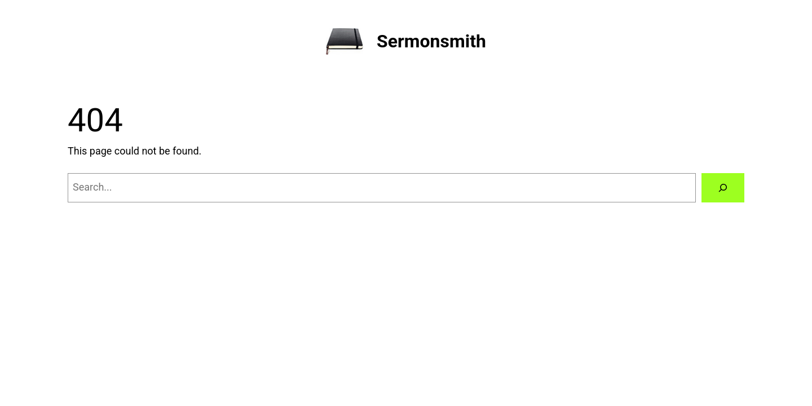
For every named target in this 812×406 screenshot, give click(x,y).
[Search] (722, 187)
